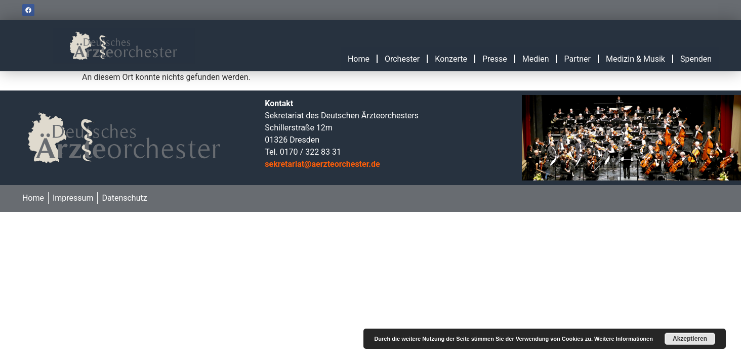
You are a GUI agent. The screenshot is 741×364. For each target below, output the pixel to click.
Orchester (402, 59)
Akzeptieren (690, 338)
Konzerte (451, 59)
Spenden (696, 59)
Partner (577, 59)
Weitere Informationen (623, 339)
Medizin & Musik (635, 59)
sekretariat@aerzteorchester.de (322, 164)
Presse (494, 59)
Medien (535, 59)
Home (358, 59)
